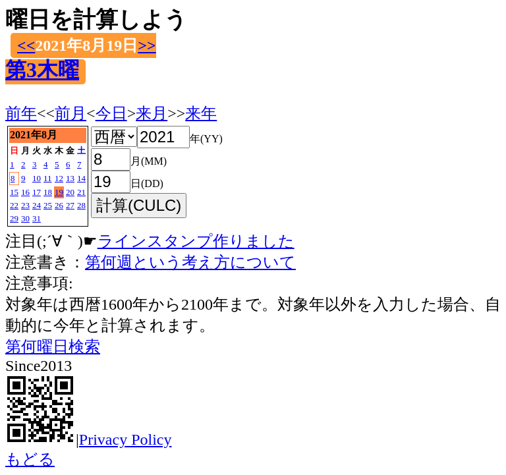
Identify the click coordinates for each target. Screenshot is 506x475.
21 (81, 192)
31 (36, 218)
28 (81, 205)
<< (26, 45)
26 (59, 205)
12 (59, 178)
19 (59, 192)
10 (36, 178)
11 (47, 178)
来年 (201, 113)
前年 (21, 113)
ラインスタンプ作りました (196, 241)
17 (36, 192)
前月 (70, 113)
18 (47, 192)
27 (70, 205)
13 (70, 178)
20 (70, 192)
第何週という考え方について (190, 262)
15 (14, 192)
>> (146, 45)
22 (14, 205)
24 (36, 205)
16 (25, 192)
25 (47, 205)
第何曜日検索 (52, 346)
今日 (111, 113)
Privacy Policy (125, 439)
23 (25, 205)
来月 (151, 113)
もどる (30, 459)
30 (25, 218)
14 (81, 178)
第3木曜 (42, 70)
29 (14, 218)
